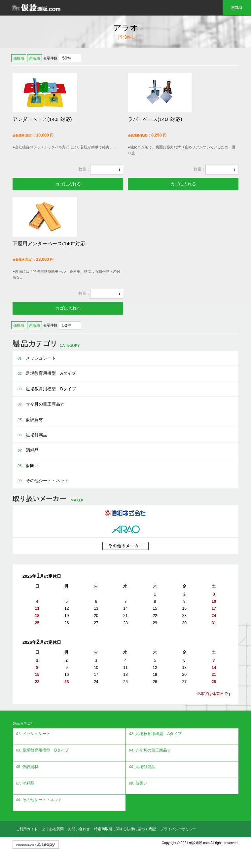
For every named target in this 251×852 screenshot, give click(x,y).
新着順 (34, 58)
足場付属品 (30, 434)
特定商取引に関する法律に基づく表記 (125, 829)
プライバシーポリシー (178, 829)
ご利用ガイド (27, 829)
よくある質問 (53, 829)
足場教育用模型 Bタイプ (44, 388)
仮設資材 (28, 419)
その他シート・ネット (41, 480)
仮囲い (26, 465)
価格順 (18, 58)
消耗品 (26, 450)
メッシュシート (34, 358)
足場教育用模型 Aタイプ (44, 373)
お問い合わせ (79, 829)
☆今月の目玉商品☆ (38, 404)
